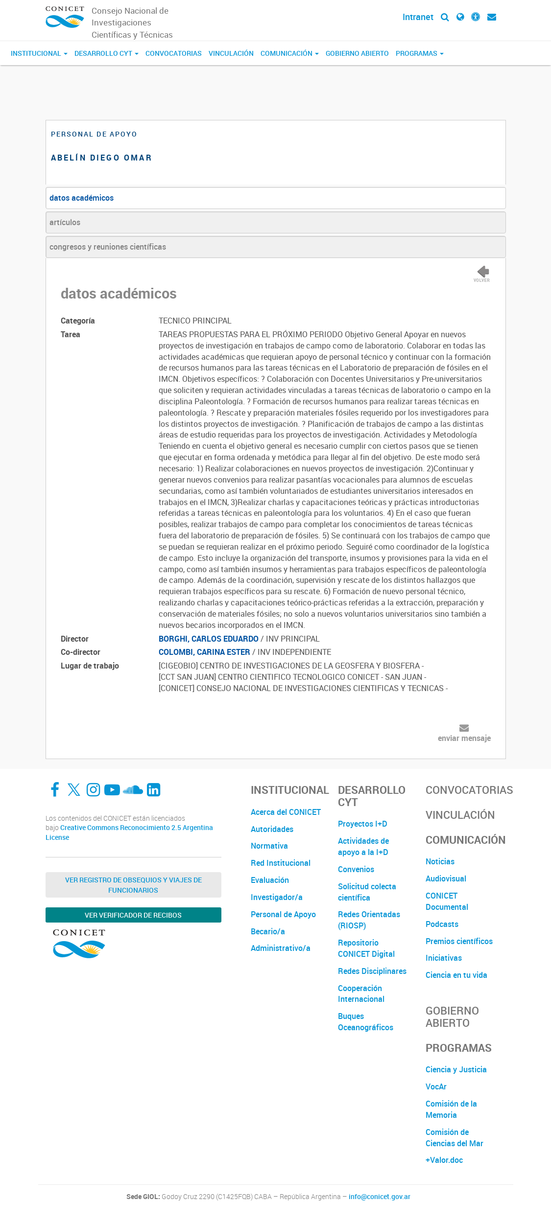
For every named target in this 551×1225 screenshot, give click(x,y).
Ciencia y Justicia (456, 1069)
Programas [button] (420, 53)
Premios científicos (459, 941)
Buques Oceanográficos (365, 1022)
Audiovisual (446, 878)
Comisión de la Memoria (451, 1109)
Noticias (440, 861)
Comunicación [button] (290, 53)
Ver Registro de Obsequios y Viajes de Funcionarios (133, 885)
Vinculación (231, 53)
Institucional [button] (39, 53)
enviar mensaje (464, 738)
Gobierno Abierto (357, 53)
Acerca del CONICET (286, 812)
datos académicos (81, 197)
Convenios (356, 869)
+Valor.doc (444, 1160)
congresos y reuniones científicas (107, 246)
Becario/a (268, 931)
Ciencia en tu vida (456, 975)
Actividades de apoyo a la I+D (363, 846)
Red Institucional (281, 862)
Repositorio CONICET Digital (366, 948)
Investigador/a (277, 897)
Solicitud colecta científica (367, 892)
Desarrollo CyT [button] (106, 53)
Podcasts (442, 924)
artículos (64, 222)
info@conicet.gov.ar (379, 1196)
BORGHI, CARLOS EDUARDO (209, 638)
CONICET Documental (447, 901)
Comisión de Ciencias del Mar (454, 1138)
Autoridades (272, 829)
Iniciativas (444, 957)
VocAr (436, 1086)
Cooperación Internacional (361, 994)
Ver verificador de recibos (133, 915)
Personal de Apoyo (283, 914)
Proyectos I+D (362, 823)
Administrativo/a (281, 948)
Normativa (269, 845)
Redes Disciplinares (372, 971)
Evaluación (270, 880)
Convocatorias (173, 53)
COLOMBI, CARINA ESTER (204, 652)
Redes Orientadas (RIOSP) (369, 920)
